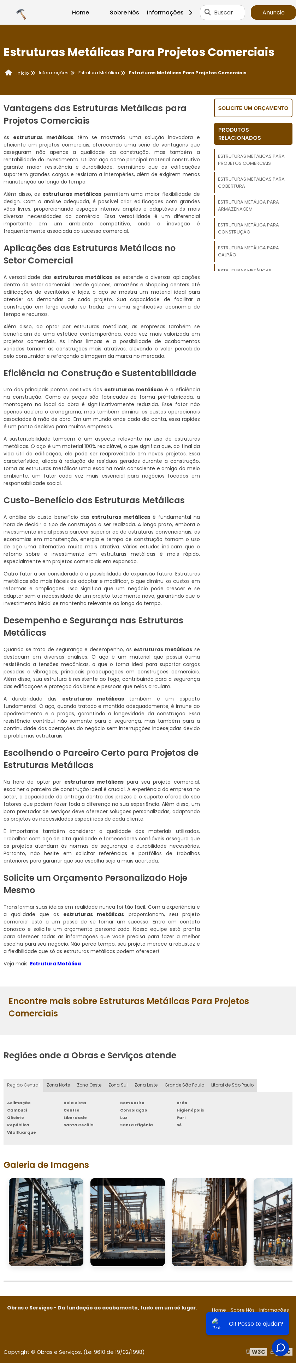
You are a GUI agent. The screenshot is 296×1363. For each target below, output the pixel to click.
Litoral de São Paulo (232, 1085)
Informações (172, 12)
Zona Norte (58, 1085)
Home (80, 12)
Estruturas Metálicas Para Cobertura (251, 182)
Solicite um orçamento (253, 108)
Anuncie (273, 12)
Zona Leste (146, 1085)
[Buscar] (207, 12)
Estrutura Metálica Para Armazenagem (248, 205)
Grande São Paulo (184, 1085)
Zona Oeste (89, 1085)
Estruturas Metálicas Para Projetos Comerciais (251, 160)
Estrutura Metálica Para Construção (248, 228)
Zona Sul (118, 1085)
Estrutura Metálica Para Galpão (248, 251)
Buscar (223, 12)
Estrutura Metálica (55, 963)
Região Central (23, 1085)
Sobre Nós (124, 12)
